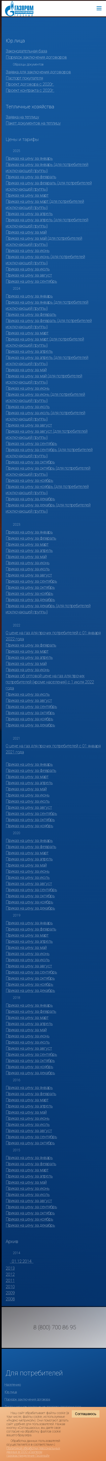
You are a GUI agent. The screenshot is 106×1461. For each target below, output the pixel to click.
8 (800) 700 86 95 (54, 1327)
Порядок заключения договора (27, 1399)
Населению (12, 1385)
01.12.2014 (21, 1261)
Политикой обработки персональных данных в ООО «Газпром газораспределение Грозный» (33, 1452)
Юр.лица (10, 1392)
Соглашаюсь (85, 1414)
